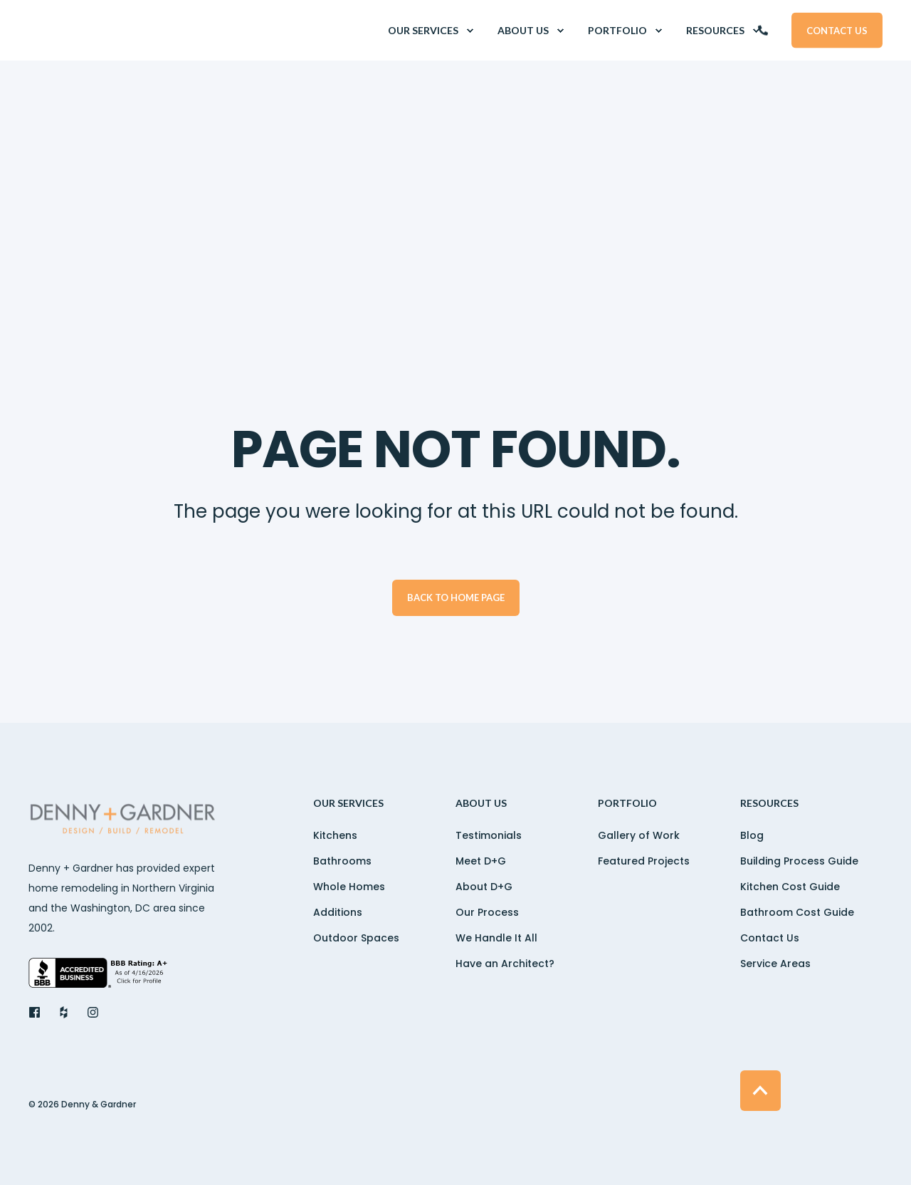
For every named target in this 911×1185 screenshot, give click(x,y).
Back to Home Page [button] (456, 597)
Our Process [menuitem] (487, 912)
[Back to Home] (113, 30)
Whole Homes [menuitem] (349, 886)
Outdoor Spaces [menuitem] (356, 938)
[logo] (124, 821)
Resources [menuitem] (769, 803)
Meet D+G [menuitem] (481, 861)
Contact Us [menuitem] (769, 938)
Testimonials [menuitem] (489, 835)
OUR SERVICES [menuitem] (348, 803)
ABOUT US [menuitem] (481, 803)
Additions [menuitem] (337, 912)
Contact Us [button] (837, 30)
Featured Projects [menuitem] (644, 861)
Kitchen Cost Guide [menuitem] (790, 886)
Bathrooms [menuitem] (342, 861)
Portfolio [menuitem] (627, 803)
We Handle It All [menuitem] (496, 938)
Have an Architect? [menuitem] (505, 963)
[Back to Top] (760, 1090)
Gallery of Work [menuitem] (639, 835)
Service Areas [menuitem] (775, 963)
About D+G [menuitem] (484, 886)
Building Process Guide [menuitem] (799, 861)
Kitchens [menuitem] (335, 835)
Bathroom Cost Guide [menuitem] (797, 912)
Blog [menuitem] (752, 835)
